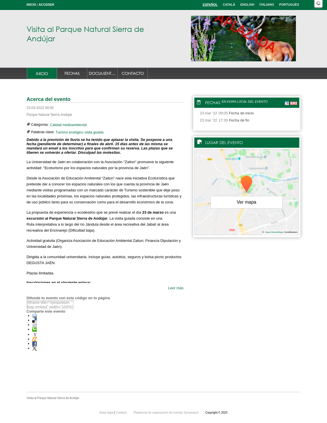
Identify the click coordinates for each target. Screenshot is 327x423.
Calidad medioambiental (68, 125)
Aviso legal (107, 412)
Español (210, 4)
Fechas (72, 73)
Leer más (175, 288)
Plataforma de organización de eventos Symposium (166, 412)
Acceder (46, 4)
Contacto (133, 73)
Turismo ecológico (69, 132)
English (247, 4)
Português (289, 4)
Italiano (266, 4)
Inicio (31, 4)
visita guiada (94, 132)
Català (229, 4)
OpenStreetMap (274, 232)
